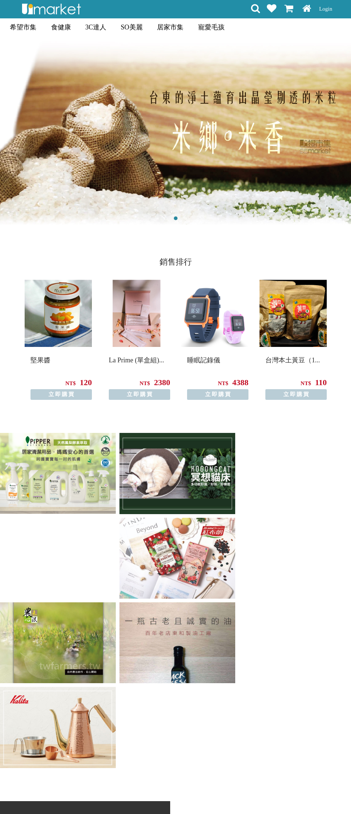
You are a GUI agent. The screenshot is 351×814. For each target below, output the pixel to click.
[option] (58, 340)
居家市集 (170, 27)
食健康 (61, 27)
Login (325, 9)
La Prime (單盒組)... (136, 360)
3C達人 (95, 27)
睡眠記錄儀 (203, 360)
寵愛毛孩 (211, 27)
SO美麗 (132, 27)
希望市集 (23, 27)
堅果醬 (40, 360)
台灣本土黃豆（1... (292, 360)
